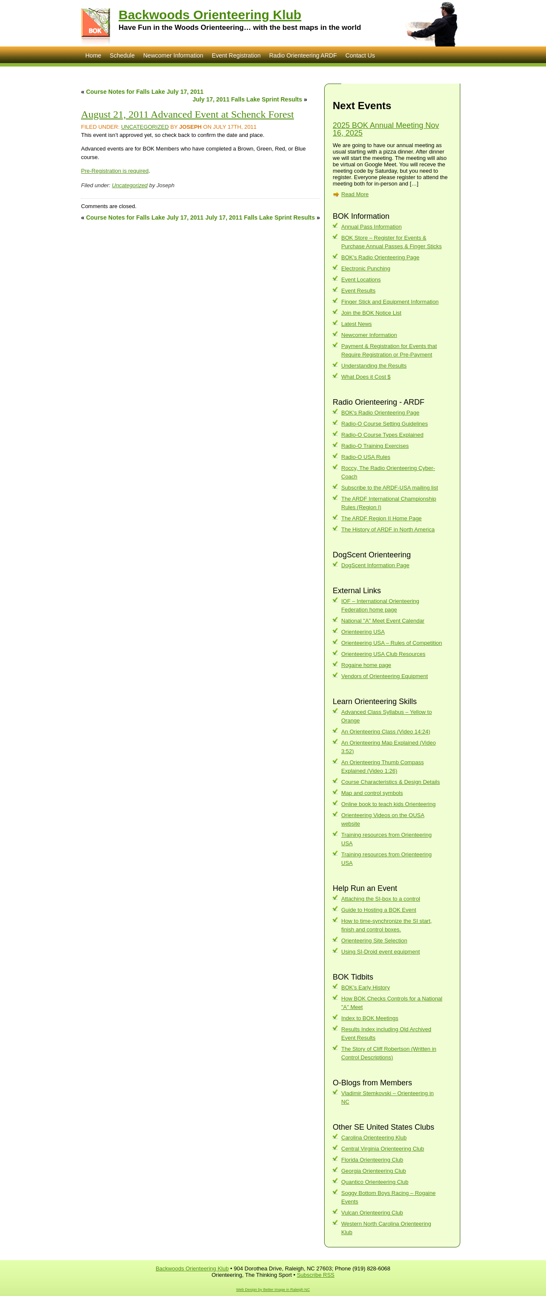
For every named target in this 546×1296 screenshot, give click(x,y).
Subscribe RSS (315, 1275)
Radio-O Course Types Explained (382, 435)
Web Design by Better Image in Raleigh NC (273, 1289)
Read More (355, 194)
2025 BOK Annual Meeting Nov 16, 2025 (386, 129)
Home (93, 55)
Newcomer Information (173, 55)
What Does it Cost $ (366, 377)
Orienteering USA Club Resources (383, 654)
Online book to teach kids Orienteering (388, 804)
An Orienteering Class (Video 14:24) (385, 731)
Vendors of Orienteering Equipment (384, 676)
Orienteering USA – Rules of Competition (391, 643)
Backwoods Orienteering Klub (210, 15)
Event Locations (361, 279)
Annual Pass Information (371, 226)
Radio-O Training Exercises (375, 446)
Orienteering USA (363, 632)
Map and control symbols (372, 793)
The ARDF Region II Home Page (381, 518)
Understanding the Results (374, 365)
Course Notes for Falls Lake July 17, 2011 (144, 91)
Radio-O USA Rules (365, 457)
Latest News (356, 324)
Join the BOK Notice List (371, 313)
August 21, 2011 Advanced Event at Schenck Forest (187, 114)
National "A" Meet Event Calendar (382, 621)
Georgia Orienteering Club (373, 1171)
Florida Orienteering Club (372, 1160)
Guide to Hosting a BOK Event (378, 910)
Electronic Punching (365, 268)
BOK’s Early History (365, 987)
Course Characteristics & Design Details (390, 782)
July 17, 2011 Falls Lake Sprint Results (247, 99)
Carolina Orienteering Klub (374, 1137)
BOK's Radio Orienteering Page (380, 257)
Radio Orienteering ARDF (303, 55)
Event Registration (236, 55)
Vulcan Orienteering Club (372, 1212)
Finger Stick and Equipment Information (390, 302)
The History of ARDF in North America (388, 529)
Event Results (358, 290)
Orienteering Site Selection (374, 940)
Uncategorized (145, 127)
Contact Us (360, 55)
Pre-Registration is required (114, 171)
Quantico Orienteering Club (375, 1182)
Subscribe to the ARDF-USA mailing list (389, 487)
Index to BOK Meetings (369, 1018)
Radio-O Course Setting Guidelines (384, 423)
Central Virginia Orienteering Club (382, 1148)
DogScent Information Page (375, 565)
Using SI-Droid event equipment (380, 951)
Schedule (122, 55)
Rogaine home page (366, 665)
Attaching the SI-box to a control (380, 899)
